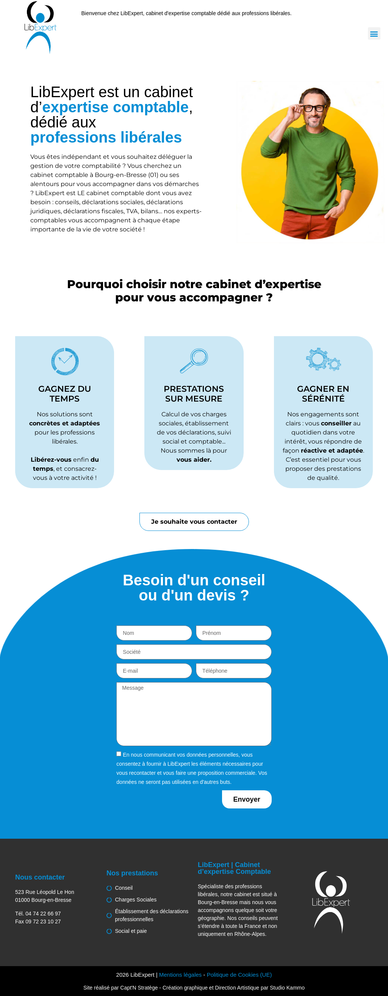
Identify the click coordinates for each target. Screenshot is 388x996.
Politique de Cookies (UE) (239, 974)
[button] (374, 33)
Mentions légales (180, 974)
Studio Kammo (287, 988)
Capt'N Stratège (139, 988)
